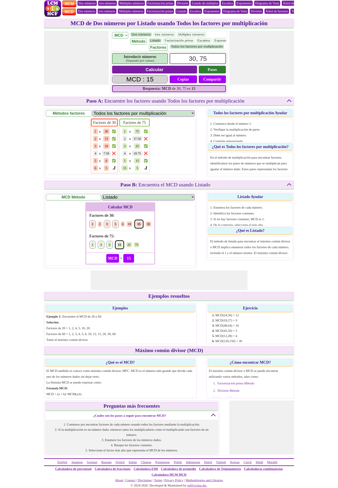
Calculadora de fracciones (113, 469)
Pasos (212, 69)
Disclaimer (145, 480)
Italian (133, 462)
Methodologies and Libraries (204, 480)
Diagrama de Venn (267, 3)
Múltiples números (131, 3)
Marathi (272, 462)
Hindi (259, 462)
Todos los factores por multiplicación (197, 46)
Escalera (227, 3)
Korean (234, 462)
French (120, 462)
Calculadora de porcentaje (73, 469)
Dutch (208, 462)
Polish (178, 462)
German (92, 462)
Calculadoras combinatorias (263, 469)
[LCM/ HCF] (120, 35)
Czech (248, 462)
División (182, 3)
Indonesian (193, 462)
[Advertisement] (76, 58)
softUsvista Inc (197, 485)
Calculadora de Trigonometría (220, 469)
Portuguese (162, 462)
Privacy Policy (173, 480)
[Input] (198, 58)
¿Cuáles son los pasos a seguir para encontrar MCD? (129, 415)
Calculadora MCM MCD (169, 474)
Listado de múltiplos (205, 3)
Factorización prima (160, 3)
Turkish (221, 462)
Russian (106, 462)
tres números (107, 3)
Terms (158, 480)
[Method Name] (148, 197)
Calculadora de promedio (178, 469)
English (62, 462)
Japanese (77, 462)
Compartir (212, 79)
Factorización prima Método (236, 383)
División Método (228, 390)
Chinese (146, 462)
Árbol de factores (294, 3)
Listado (181, 11)
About (119, 480)
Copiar (183, 79)
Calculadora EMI (146, 469)
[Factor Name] (143, 113)
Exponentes (244, 3)
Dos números (87, 3)
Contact (130, 480)
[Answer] (140, 79)
